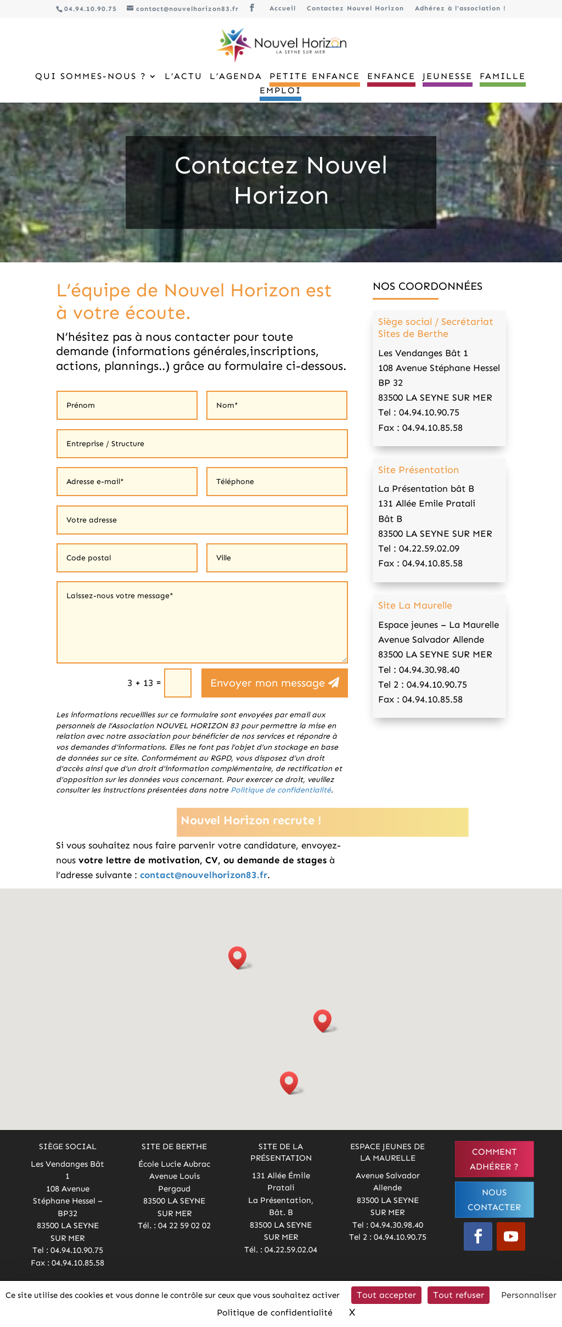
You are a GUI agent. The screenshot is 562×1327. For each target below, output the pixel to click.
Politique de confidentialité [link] (275, 1312)
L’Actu (184, 76)
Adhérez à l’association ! (460, 8)
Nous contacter (494, 1199)
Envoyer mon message (267, 682)
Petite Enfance (314, 76)
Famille (503, 76)
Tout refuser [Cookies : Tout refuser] (458, 1295)
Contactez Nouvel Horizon (355, 8)
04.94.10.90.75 (90, 9)
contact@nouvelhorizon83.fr (203, 874)
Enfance (391, 76)
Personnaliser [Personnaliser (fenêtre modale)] (529, 1295)
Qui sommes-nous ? (91, 76)
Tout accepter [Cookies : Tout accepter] (386, 1295)
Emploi (280, 91)
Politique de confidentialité (281, 790)
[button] (241, 958)
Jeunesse (448, 76)
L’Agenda (236, 76)
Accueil (282, 8)
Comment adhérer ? (494, 1159)
